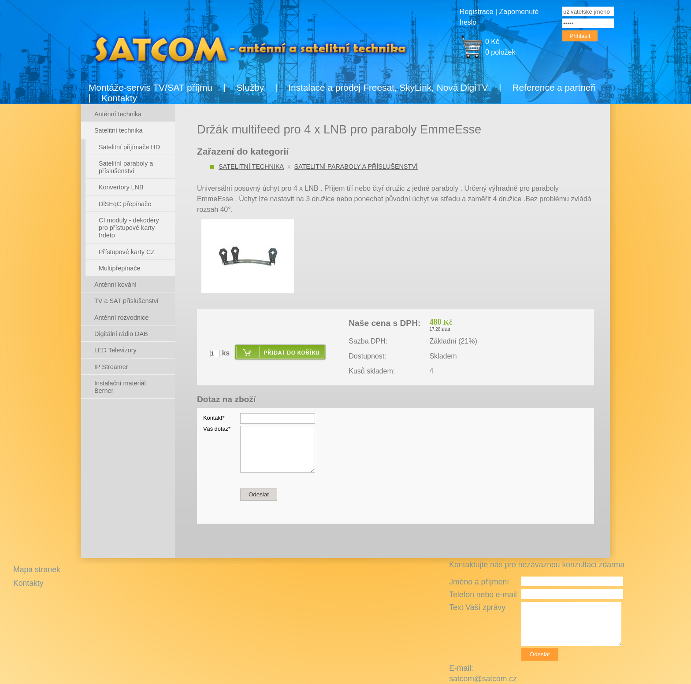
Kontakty (119, 98)
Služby (250, 87)
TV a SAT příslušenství (126, 300)
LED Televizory (115, 350)
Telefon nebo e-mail (483, 594)
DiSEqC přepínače (125, 203)
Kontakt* (213, 417)
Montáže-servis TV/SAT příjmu (150, 87)
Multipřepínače (119, 268)
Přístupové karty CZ (127, 251)
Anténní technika (117, 114)
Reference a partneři (554, 87)
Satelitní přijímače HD (129, 147)
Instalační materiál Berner (120, 387)
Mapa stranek (36, 569)
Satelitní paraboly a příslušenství (355, 166)
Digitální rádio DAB (121, 333)
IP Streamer (111, 366)
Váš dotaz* (216, 428)
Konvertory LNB (121, 187)
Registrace (476, 11)
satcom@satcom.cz (483, 678)
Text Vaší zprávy (477, 607)
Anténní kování (115, 284)
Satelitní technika (251, 166)
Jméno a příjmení (479, 581)
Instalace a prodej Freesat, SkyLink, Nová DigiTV (388, 87)
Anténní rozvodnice (121, 317)
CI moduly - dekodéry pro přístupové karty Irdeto (129, 228)
